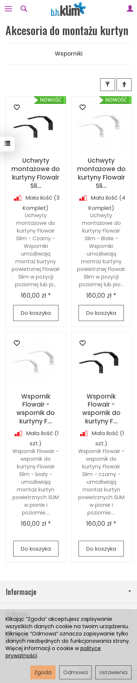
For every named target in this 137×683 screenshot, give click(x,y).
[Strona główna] (68, 9)
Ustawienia (113, 672)
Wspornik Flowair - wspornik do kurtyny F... (35, 409)
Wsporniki (69, 53)
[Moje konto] (130, 9)
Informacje (68, 591)
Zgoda (43, 672)
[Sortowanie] (124, 84)
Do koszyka (36, 313)
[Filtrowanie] (107, 84)
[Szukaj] (24, 9)
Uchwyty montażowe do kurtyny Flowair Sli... (35, 173)
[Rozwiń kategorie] (8, 9)
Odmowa (75, 672)
